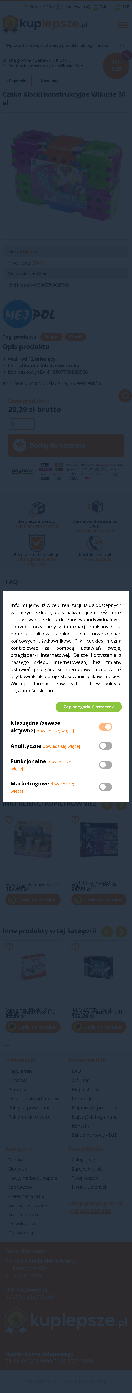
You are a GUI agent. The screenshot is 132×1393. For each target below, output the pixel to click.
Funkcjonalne (28, 761)
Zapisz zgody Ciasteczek (88, 707)
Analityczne (27, 746)
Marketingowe (30, 783)
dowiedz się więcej (55, 731)
